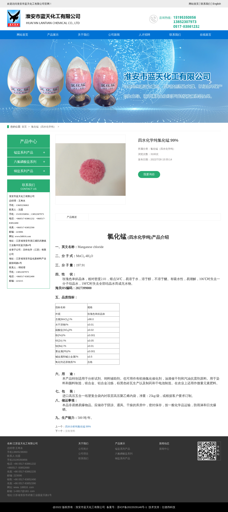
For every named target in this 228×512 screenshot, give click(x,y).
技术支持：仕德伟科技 (162, 507)
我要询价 (149, 174)
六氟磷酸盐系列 (25, 162)
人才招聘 (144, 34)
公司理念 (83, 453)
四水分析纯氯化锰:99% (78, 426)
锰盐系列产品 (23, 152)
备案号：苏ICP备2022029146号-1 (127, 507)
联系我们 (206, 3)
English (217, 3)
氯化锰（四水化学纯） (44, 126)
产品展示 (53, 34)
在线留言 (205, 34)
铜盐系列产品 (23, 171)
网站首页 (194, 3)
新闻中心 (164, 448)
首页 (24, 126)
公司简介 (83, 448)
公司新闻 (114, 34)
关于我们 (83, 34)
